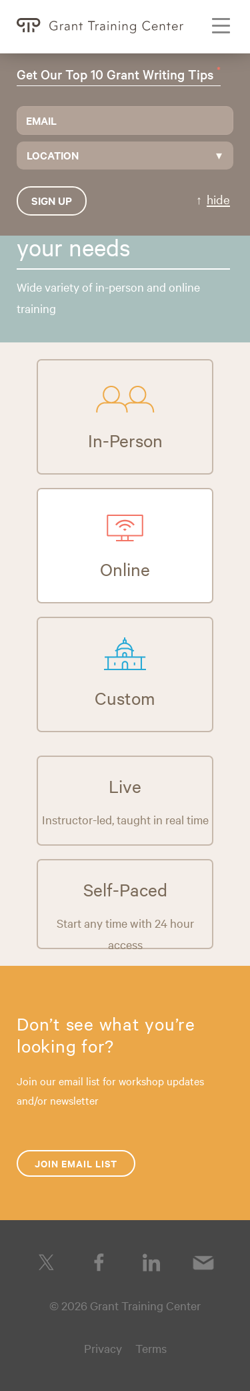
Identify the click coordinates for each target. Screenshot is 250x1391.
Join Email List (76, 1163)
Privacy (103, 1348)
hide (218, 199)
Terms (151, 1348)
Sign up (51, 200)
